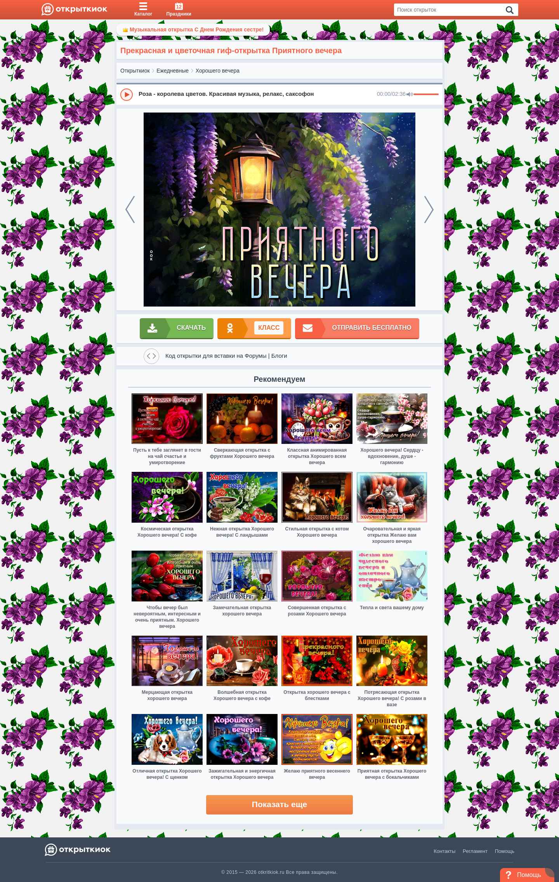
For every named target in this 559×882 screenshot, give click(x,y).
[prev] (130, 210)
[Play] (126, 94)
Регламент (475, 851)
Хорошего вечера (218, 71)
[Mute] (409, 95)
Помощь (504, 851)
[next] (429, 210)
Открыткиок (135, 71)
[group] (279, 94)
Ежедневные (172, 71)
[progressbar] (426, 94)
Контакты (444, 851)
